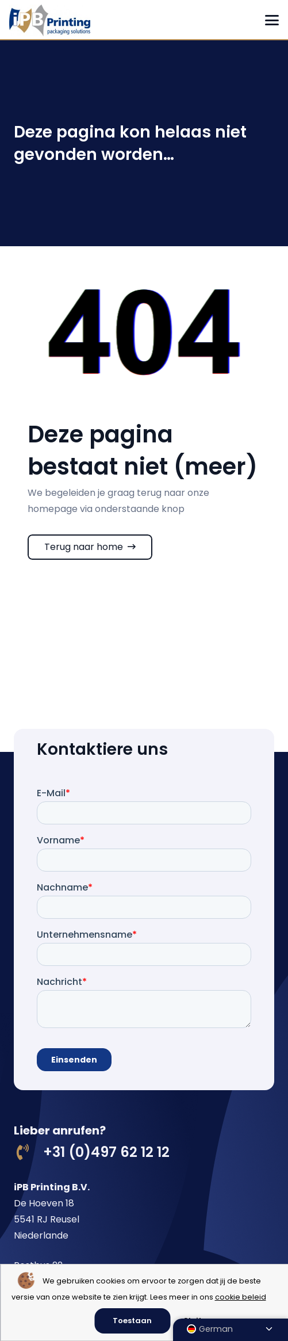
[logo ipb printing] (49, 20)
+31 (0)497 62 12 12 (106, 1152)
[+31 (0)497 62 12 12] (28, 1152)
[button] (272, 20)
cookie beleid (240, 1297)
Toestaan (132, 1320)
